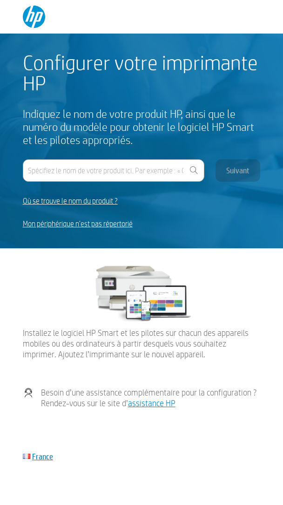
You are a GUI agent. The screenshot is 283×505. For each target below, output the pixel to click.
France (42, 456)
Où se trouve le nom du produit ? (70, 201)
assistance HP (151, 403)
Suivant (237, 170)
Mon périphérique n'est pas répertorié (78, 224)
